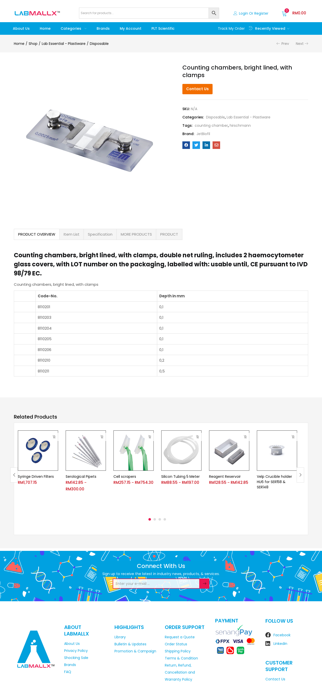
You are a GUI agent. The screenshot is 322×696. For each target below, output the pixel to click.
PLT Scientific (163, 28)
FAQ (67, 671)
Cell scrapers (124, 476)
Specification (100, 234)
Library (120, 637)
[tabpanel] (38, 471)
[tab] (37, 234)
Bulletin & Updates (130, 644)
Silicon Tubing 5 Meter (180, 476)
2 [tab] (154, 519)
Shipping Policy (178, 651)
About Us (21, 28)
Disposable (99, 43)
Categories (74, 28)
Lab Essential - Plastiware (64, 43)
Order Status (176, 644)
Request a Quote (180, 637)
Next (300, 43)
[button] (294, 13)
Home (45, 28)
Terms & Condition (181, 658)
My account (130, 28)
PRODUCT (169, 234)
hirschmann (240, 125)
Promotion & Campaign (135, 651)
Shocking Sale (76, 657)
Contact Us (197, 88)
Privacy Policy (76, 650)
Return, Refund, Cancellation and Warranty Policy (180, 672)
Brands (103, 28)
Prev (285, 43)
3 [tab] (159, 519)
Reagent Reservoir (225, 476)
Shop (33, 43)
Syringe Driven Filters (36, 476)
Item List (71, 234)
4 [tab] (165, 519)
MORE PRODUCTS (136, 234)
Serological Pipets (81, 476)
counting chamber (211, 125)
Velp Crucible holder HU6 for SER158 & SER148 (274, 482)
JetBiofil (203, 133)
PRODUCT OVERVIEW (36, 234)
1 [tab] (149, 519)
